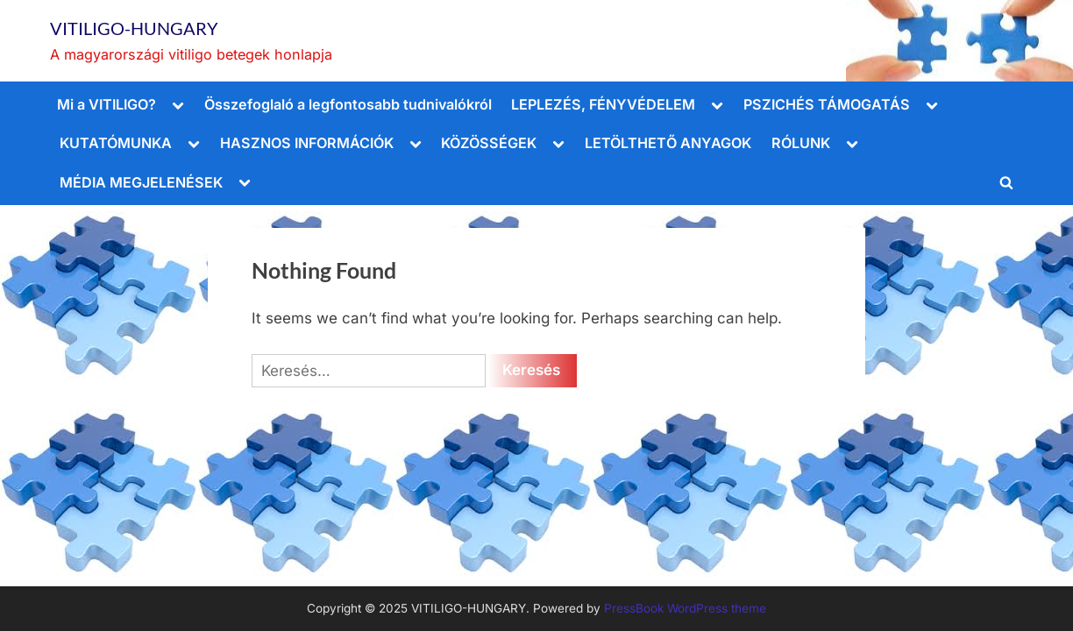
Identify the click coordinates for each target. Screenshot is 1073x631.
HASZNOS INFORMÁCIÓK (307, 143)
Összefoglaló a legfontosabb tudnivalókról (348, 104)
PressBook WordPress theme (685, 608)
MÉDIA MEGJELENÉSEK (141, 182)
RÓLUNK (800, 143)
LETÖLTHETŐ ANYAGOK (668, 143)
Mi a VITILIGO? (106, 104)
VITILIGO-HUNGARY (134, 28)
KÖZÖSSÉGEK (488, 143)
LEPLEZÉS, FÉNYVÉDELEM (603, 104)
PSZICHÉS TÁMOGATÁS (826, 104)
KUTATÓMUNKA (116, 143)
